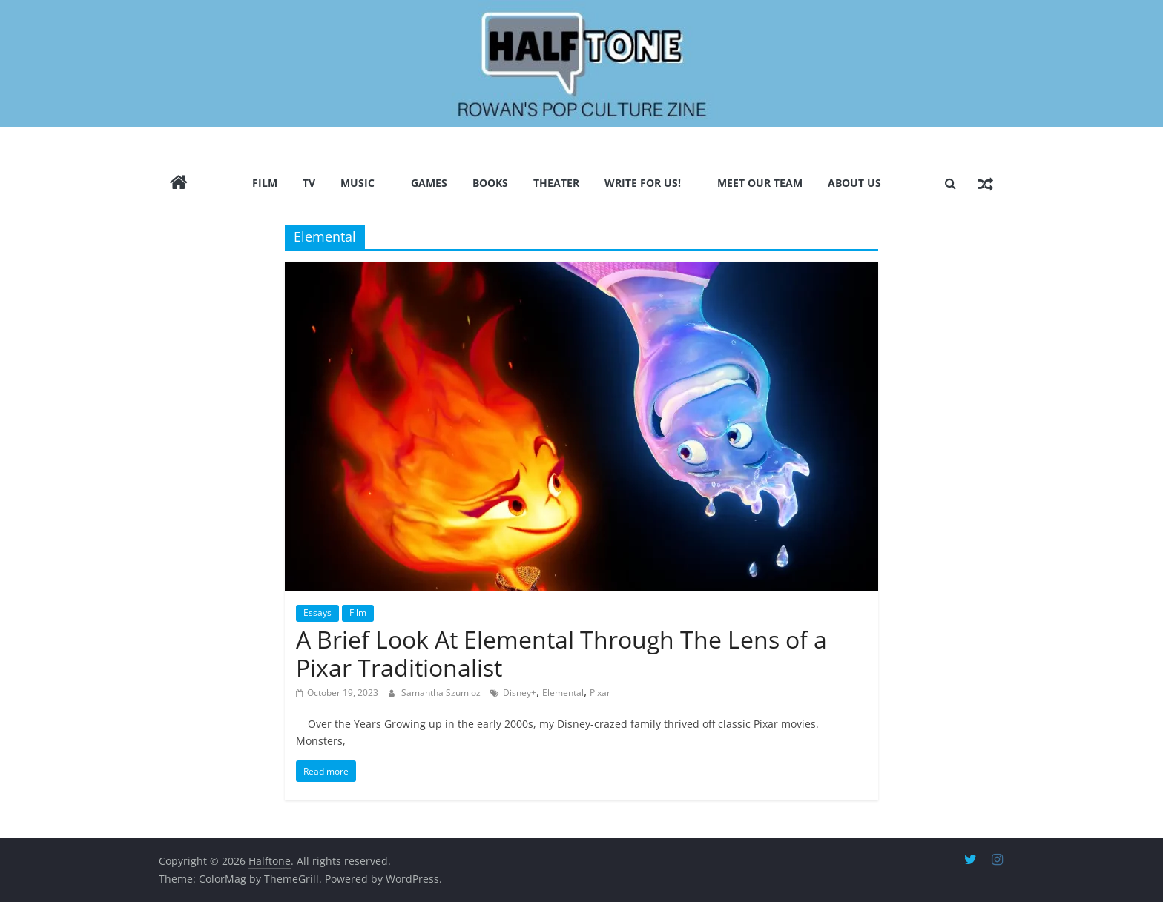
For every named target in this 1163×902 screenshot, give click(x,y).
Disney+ (519, 692)
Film (264, 182)
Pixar (600, 692)
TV (309, 182)
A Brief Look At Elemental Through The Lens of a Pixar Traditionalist (561, 653)
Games (429, 182)
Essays (317, 612)
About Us (854, 182)
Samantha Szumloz (442, 692)
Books (490, 182)
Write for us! (642, 182)
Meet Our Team (760, 182)
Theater (556, 182)
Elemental (563, 692)
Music (357, 182)
